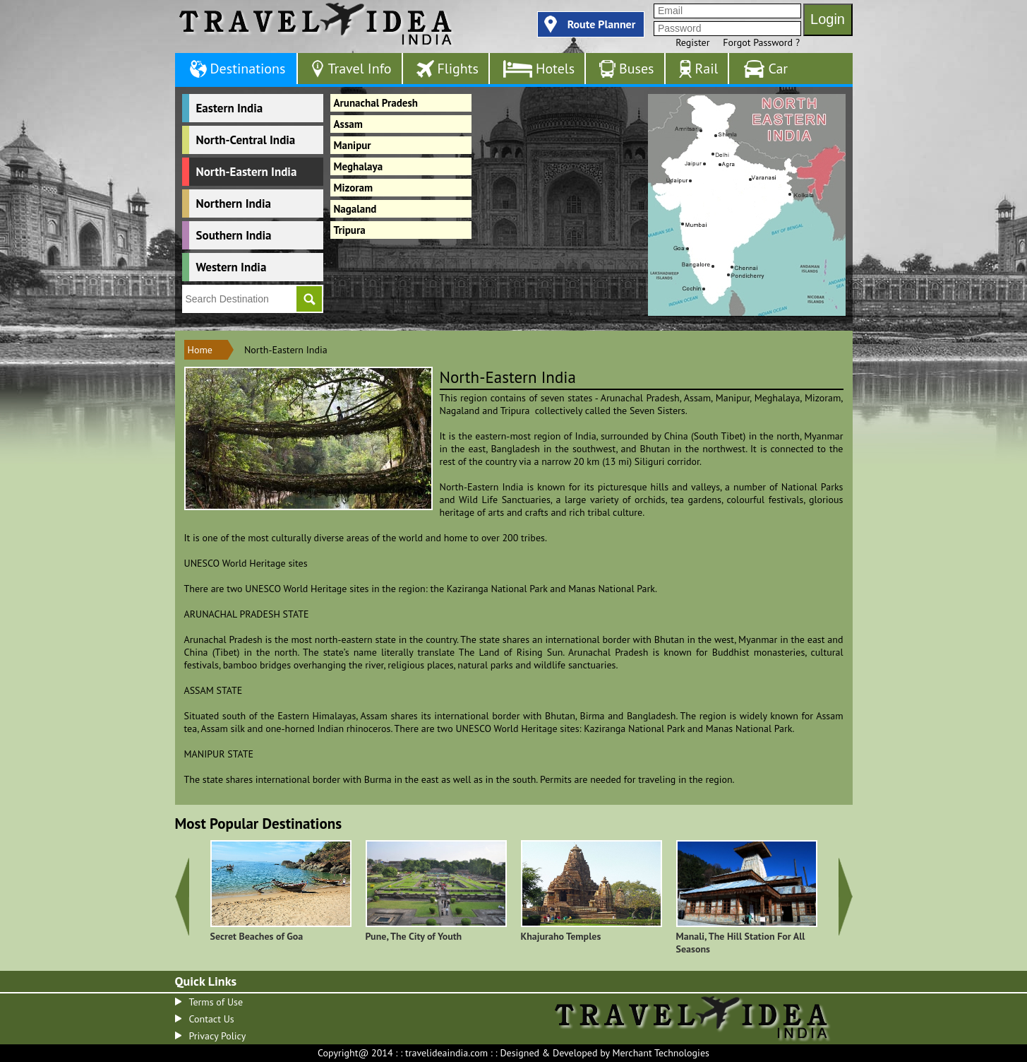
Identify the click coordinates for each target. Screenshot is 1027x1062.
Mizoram (353, 187)
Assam (348, 124)
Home (200, 349)
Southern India (234, 235)
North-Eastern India (246, 172)
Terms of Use (216, 1002)
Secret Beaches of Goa (257, 936)
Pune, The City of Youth (414, 936)
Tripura (350, 230)
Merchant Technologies (660, 1052)
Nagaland (355, 209)
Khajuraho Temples (561, 936)
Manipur (352, 145)
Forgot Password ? (761, 42)
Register (692, 42)
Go (309, 299)
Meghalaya (358, 166)
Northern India (233, 203)
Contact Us (211, 1019)
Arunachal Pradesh (376, 103)
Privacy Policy (217, 1035)
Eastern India (229, 108)
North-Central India (246, 140)
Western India (231, 267)
